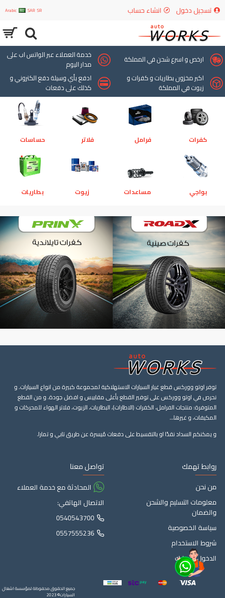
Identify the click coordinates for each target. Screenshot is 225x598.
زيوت (82, 191)
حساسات (32, 139)
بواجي (198, 191)
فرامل (142, 139)
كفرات (198, 139)
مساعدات (137, 191)
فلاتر (87, 139)
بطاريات (32, 191)
